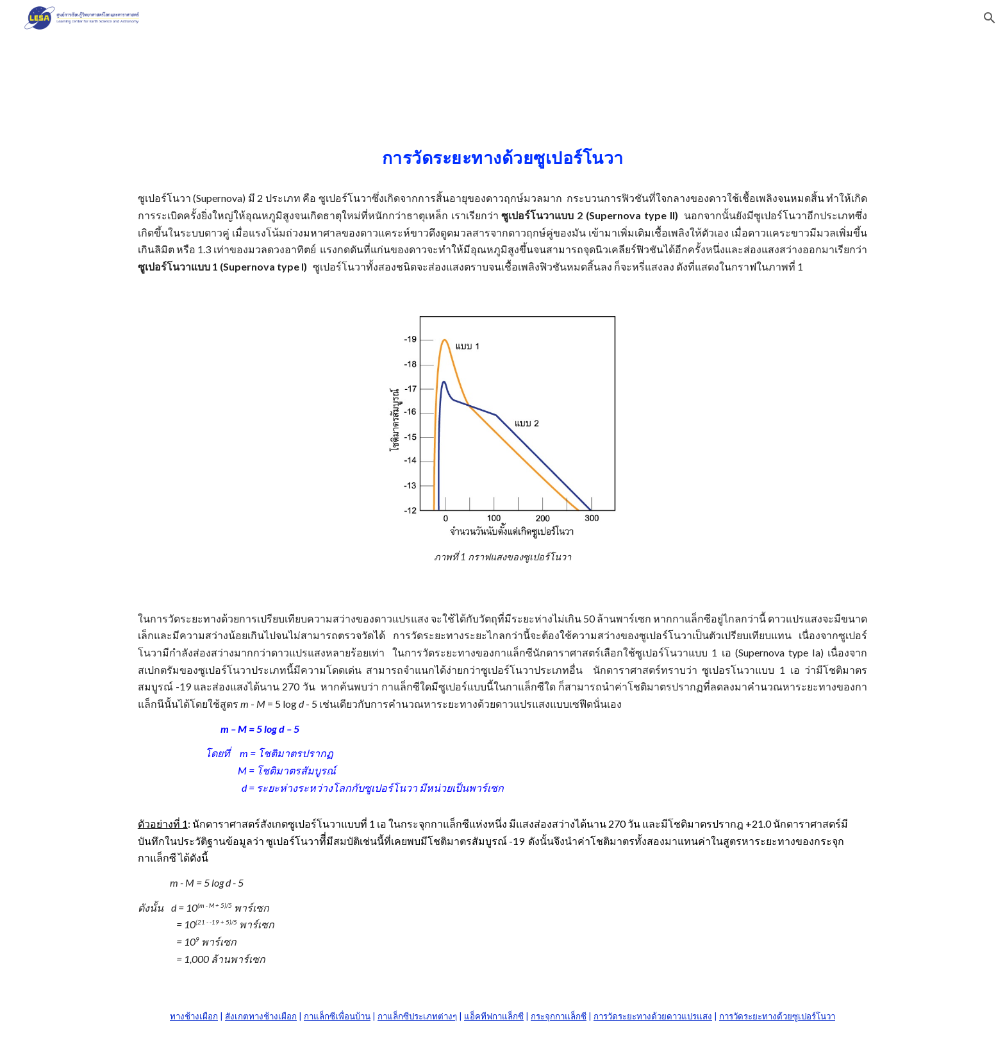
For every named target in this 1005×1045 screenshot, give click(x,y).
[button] (989, 18)
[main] (502, 206)
